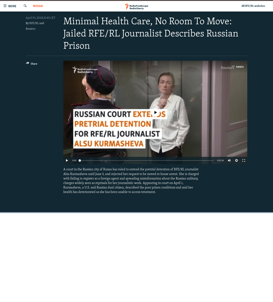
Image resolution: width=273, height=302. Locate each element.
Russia (38, 6)
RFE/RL (34, 23)
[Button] (31, 64)
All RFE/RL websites (253, 6)
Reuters (30, 28)
